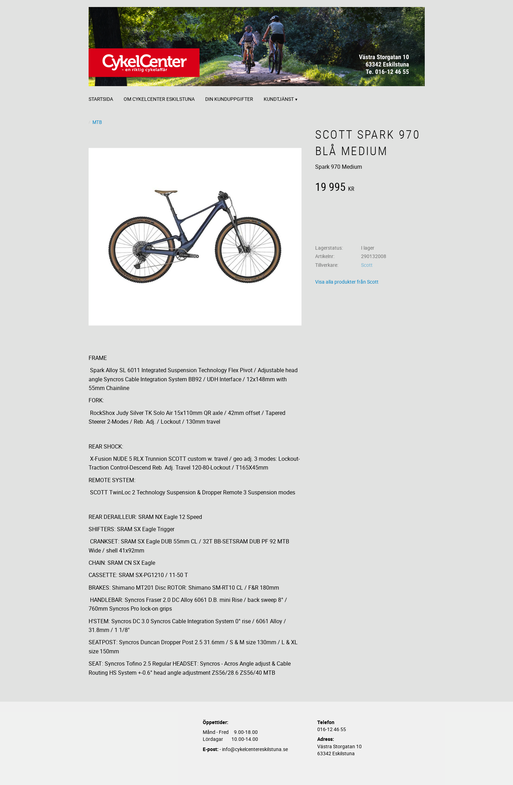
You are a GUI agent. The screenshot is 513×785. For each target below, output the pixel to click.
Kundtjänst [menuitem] (279, 99)
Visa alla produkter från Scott (347, 281)
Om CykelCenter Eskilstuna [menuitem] (159, 99)
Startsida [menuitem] (101, 99)
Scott (367, 265)
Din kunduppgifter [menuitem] (229, 99)
